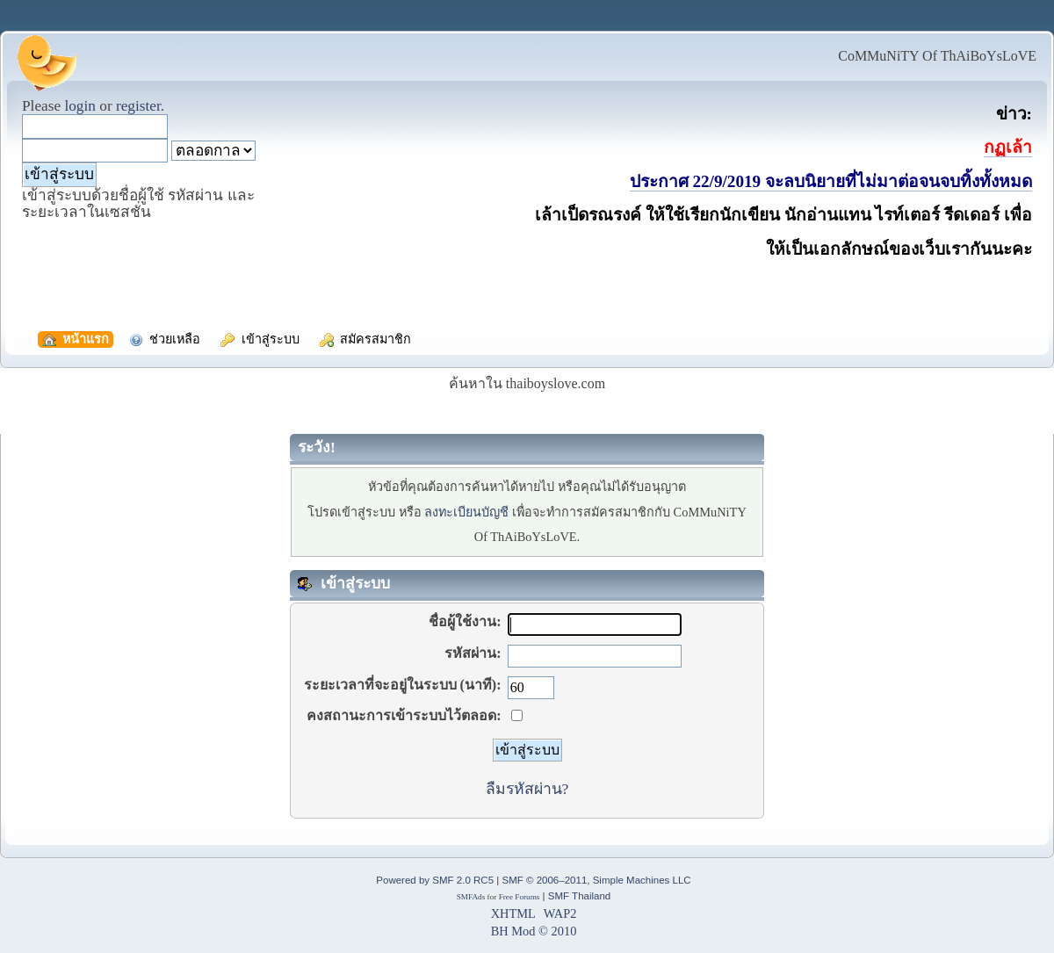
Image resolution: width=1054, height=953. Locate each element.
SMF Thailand (579, 896)
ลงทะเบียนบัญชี (466, 512)
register (138, 105)
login (80, 105)
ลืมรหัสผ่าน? (527, 789)
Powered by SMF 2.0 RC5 (435, 880)
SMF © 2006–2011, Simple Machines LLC (596, 880)
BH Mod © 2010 (534, 931)
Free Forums (519, 896)
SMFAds (471, 896)
